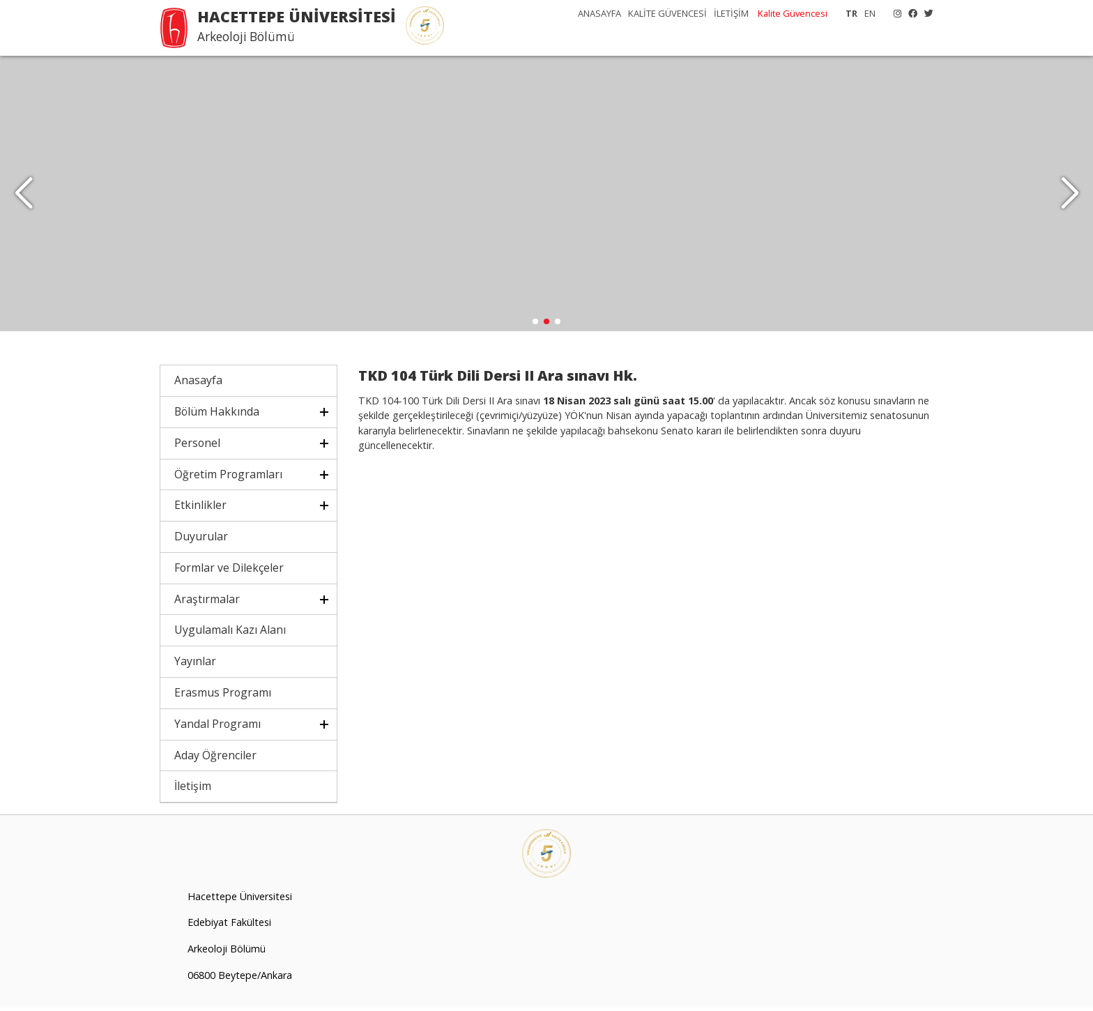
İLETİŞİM (731, 13)
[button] (1069, 195)
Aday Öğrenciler (215, 758)
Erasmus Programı (222, 696)
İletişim (192, 789)
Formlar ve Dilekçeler (229, 571)
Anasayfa (198, 383)
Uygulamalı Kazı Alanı (230, 633)
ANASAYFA (599, 13)
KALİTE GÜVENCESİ (667, 13)
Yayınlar (195, 664)
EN (870, 13)
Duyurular (201, 539)
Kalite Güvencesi (792, 13)
